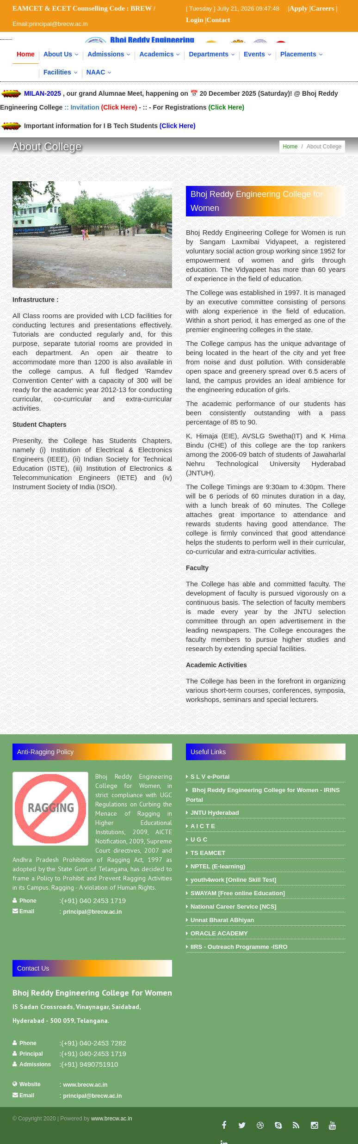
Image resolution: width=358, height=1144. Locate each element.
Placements (303, 54)
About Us (63, 54)
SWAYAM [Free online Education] (266, 894)
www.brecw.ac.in (85, 1085)
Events (260, 54)
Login (195, 20)
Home (26, 54)
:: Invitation (101, 107)
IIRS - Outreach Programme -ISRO (266, 948)
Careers (322, 8)
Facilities (62, 72)
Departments (214, 54)
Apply (299, 8)
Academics (161, 54)
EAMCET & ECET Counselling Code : (82, 8)
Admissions (111, 54)
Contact (218, 20)
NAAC (101, 72)
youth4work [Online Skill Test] (266, 881)
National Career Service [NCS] (266, 907)
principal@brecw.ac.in (92, 912)
